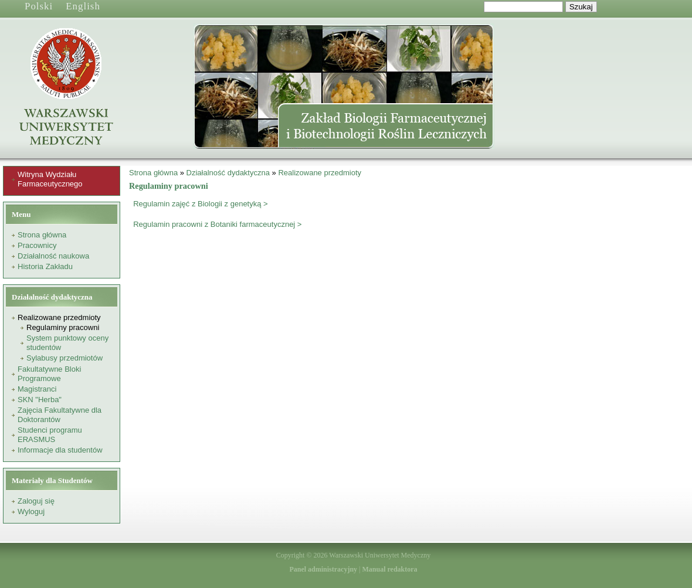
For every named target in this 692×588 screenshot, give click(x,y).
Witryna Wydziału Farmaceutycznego (50, 179)
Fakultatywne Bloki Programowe (49, 374)
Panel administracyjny (323, 569)
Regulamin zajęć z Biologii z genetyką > (200, 203)
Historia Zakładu (45, 266)
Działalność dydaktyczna (228, 172)
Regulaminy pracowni (62, 327)
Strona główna (42, 234)
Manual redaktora (389, 569)
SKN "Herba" (40, 399)
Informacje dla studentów (60, 450)
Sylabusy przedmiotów (64, 358)
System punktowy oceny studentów (67, 343)
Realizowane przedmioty (59, 317)
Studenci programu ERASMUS (50, 435)
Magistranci (37, 389)
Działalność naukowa (53, 255)
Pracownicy (37, 245)
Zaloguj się (36, 501)
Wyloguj (31, 511)
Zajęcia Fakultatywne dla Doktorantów (59, 415)
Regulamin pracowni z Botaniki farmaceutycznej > (217, 224)
